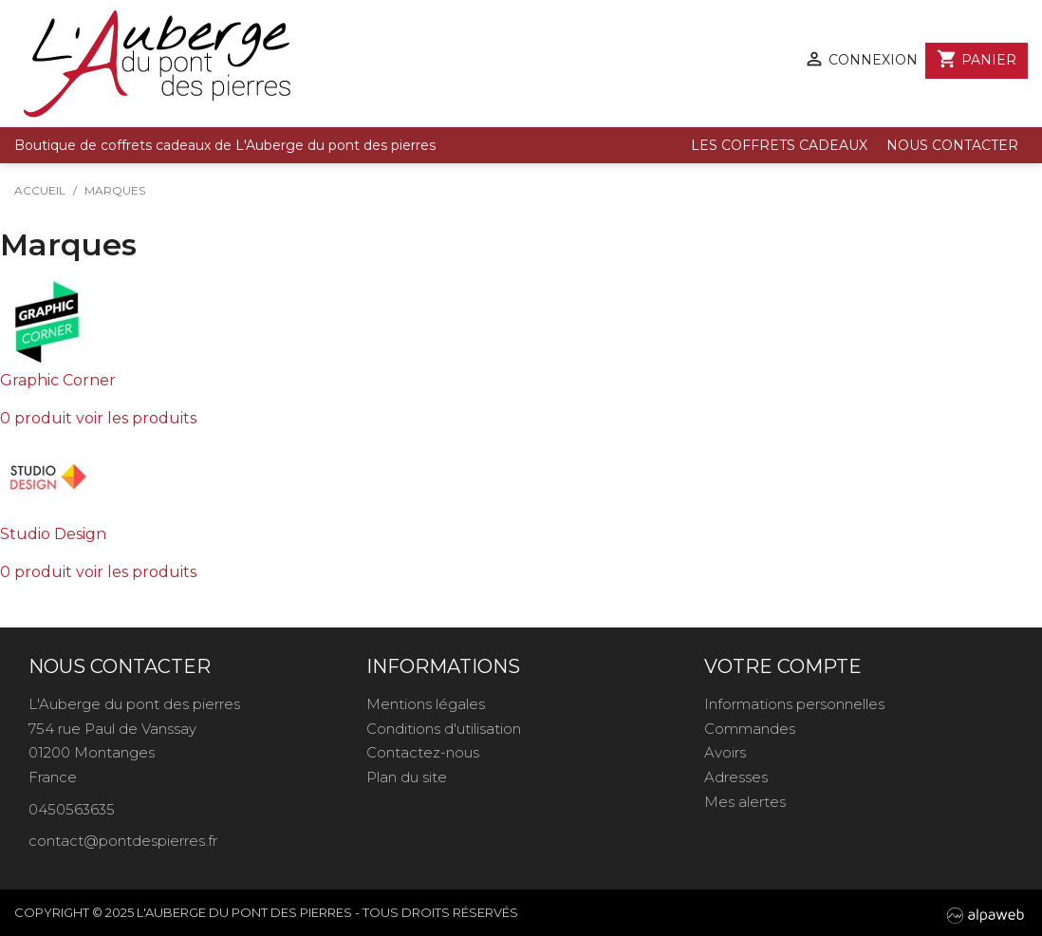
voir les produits (136, 418)
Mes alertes (745, 802)
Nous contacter (952, 145)
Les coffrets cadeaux (779, 145)
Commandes (749, 729)
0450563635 (71, 809)
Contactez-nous (422, 752)
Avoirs (725, 752)
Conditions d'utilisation (443, 729)
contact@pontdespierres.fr (122, 841)
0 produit (36, 418)
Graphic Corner (58, 380)
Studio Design (53, 534)
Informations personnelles (794, 704)
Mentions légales (425, 704)
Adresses (736, 777)
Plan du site (406, 777)
